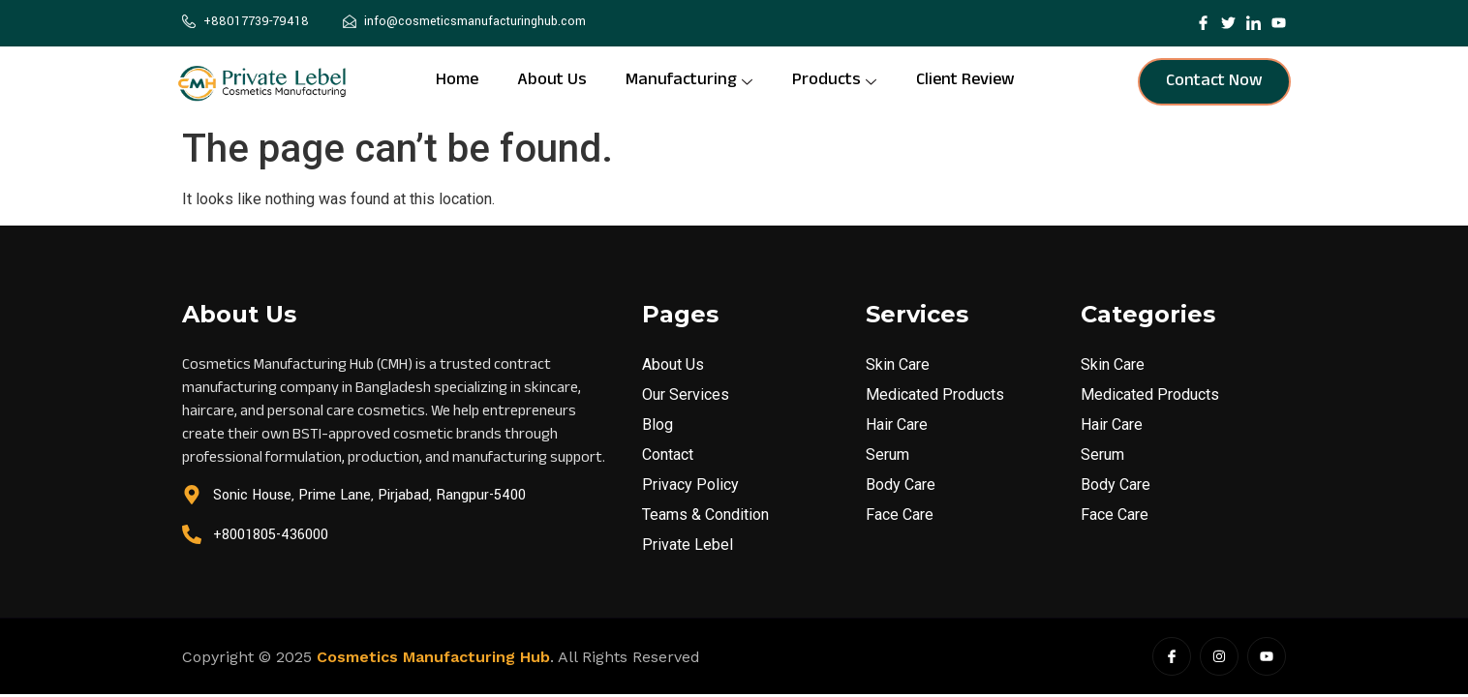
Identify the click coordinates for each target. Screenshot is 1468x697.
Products (834, 82)
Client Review (965, 82)
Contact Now (1214, 82)
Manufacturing (689, 82)
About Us (552, 82)
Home (457, 82)
